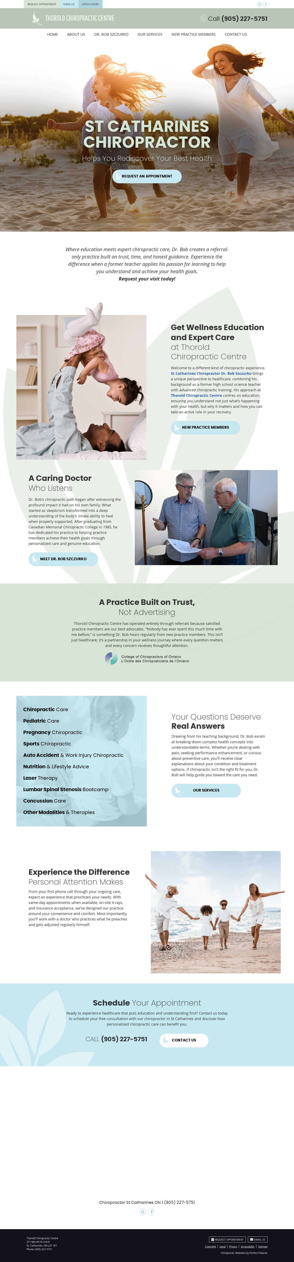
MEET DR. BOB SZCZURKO (63, 559)
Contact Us (236, 34)
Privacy (233, 1246)
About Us (76, 34)
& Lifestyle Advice (56, 766)
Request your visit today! (147, 278)
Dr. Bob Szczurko (111, 34)
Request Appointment (42, 4)
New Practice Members (194, 34)
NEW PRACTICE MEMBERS (205, 427)
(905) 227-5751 (43, 1249)
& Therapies (59, 812)
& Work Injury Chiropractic (73, 755)
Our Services (150, 34)
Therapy (40, 778)
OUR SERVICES (206, 790)
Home (52, 34)
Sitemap (262, 1246)
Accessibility (248, 1246)
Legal (222, 1246)
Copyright (210, 1246)
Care (45, 709)
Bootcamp (65, 789)
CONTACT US (184, 1040)
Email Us (69, 4)
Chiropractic (52, 732)
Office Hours (90, 4)
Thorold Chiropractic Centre (196, 395)
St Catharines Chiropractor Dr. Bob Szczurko (211, 373)
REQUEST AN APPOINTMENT (147, 176)
